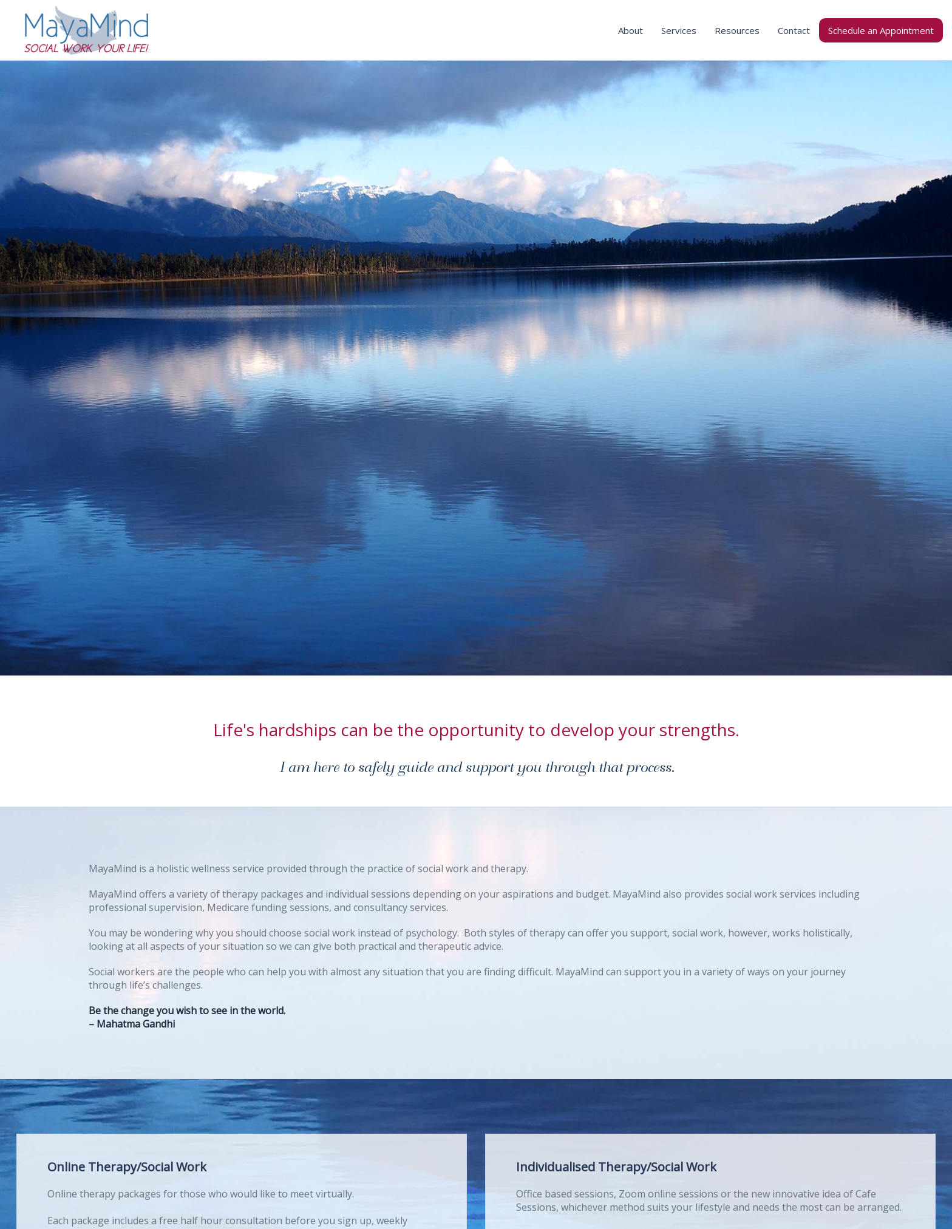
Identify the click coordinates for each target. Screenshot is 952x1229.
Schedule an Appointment (881, 30)
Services (678, 30)
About (630, 30)
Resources (737, 30)
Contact (794, 30)
